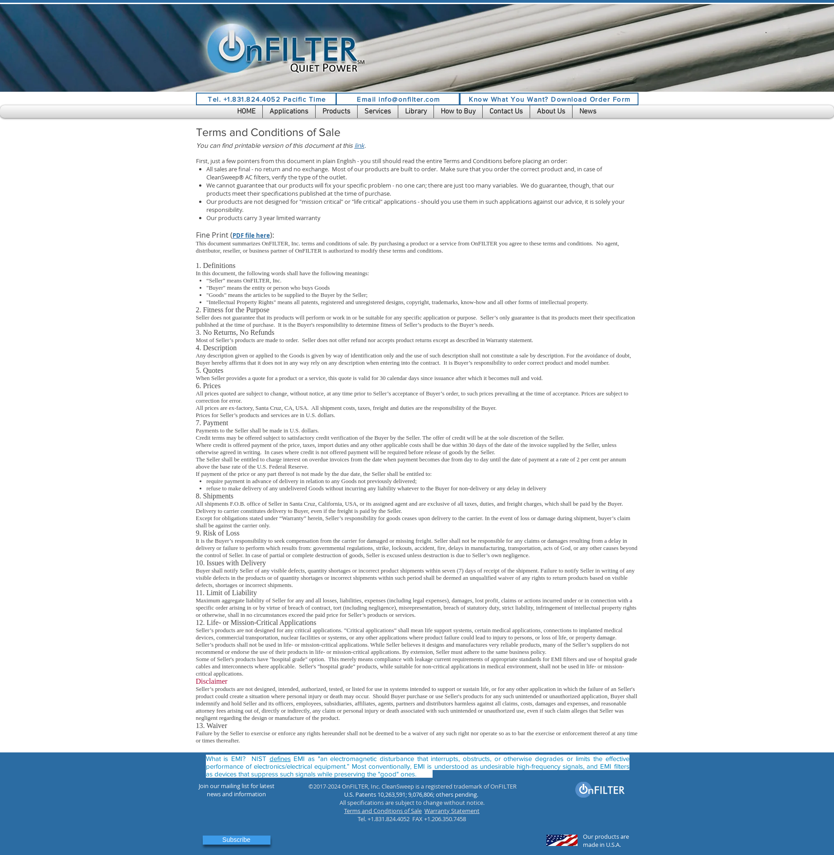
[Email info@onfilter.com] (398, 99)
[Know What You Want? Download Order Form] (549, 99)
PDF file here (251, 235)
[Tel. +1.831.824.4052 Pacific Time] (266, 99)
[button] (289, 111)
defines (280, 758)
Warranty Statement (452, 811)
